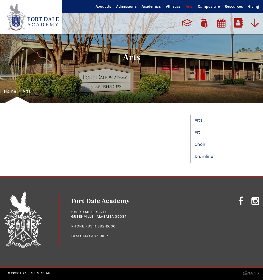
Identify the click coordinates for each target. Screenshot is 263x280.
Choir (200, 144)
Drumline (204, 156)
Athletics (173, 6)
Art (197, 132)
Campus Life (209, 6)
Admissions (126, 6)
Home (10, 91)
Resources (234, 6)
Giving (253, 6)
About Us (103, 6)
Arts (189, 6)
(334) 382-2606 (100, 226)
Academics (151, 6)
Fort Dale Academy (35, 273)
